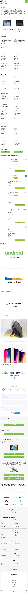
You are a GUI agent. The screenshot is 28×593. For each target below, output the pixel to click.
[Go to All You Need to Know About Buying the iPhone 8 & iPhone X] (14, 353)
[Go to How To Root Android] (14, 255)
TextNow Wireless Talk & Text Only (13, 193)
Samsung (3, 537)
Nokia (16, 535)
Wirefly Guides (14, 569)
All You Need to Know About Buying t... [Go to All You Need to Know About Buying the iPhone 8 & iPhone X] (6, 364)
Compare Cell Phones (3, 3)
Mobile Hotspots (4, 543)
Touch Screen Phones (5, 557)
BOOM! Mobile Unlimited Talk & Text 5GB (14, 228)
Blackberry (17, 563)
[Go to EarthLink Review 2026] (14, 304)
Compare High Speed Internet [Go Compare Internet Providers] (14, 478)
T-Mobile (16, 523)
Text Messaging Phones (19, 557)
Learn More (14, 424)
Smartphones (3, 555)
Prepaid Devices (18, 555)
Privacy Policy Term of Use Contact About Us (14, 583)
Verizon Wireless (4, 522)
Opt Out (14, 591)
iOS (1, 564)
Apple (2, 532)
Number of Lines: (14, 386)
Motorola (2, 535)
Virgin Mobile (3, 525)
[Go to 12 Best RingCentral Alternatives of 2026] (14, 280)
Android (2, 563)
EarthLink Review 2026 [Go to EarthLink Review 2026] (4, 315)
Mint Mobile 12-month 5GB (13, 159)
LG (15, 534)
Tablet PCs (17, 543)
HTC (2, 534)
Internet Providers (4, 549)
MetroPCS (3, 526)
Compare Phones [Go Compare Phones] (14, 457)
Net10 (16, 525)
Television (17, 549)
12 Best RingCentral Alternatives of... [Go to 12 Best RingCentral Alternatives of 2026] (6, 291)
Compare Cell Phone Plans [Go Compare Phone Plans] (14, 453)
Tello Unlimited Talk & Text (12, 175)
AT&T (16, 522)
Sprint (2, 523)
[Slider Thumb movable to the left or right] (6, 397)
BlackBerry (17, 532)
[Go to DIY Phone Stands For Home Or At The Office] (14, 328)
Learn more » (3, 43)
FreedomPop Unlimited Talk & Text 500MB (13, 210)
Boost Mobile (17, 526)
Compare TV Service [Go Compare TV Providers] (14, 475)
